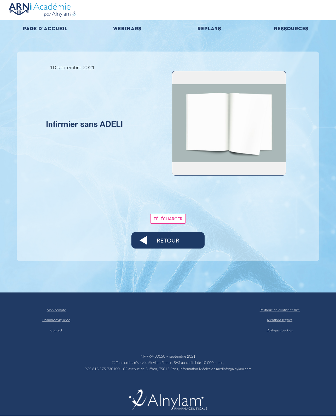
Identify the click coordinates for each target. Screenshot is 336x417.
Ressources (291, 29)
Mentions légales (280, 320)
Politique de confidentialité (279, 310)
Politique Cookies (279, 331)
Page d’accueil (44, 29)
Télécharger (168, 218)
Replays (209, 29)
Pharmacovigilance (56, 320)
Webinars (127, 29)
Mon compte (56, 310)
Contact (56, 331)
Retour (168, 240)
